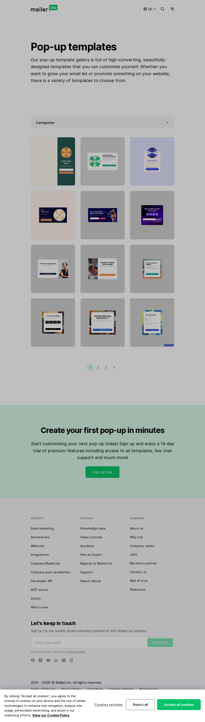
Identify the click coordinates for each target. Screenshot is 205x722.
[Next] (114, 367)
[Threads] (71, 660)
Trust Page (95, 689)
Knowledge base (93, 528)
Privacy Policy (76, 651)
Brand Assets (149, 689)
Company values (142, 546)
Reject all (140, 705)
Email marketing (42, 528)
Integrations (40, 554)
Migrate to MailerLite (96, 563)
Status (36, 598)
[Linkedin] (56, 660)
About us (136, 528)
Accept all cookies (179, 705)
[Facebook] (33, 660)
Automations (40, 537)
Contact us (138, 572)
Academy (87, 546)
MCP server (39, 589)
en (149, 9)
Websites (38, 546)
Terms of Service (43, 689)
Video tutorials (91, 537)
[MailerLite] (44, 8)
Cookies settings (108, 705)
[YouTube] (48, 660)
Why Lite (136, 537)
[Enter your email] (102, 642)
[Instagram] (64, 660)
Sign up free (102, 472)
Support (86, 572)
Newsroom (138, 589)
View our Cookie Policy (50, 715)
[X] (40, 660)
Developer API (41, 581)
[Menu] (171, 9)
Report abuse (90, 581)
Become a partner (143, 563)
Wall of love (139, 581)
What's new (39, 607)
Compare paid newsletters (51, 572)
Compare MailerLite (45, 563)
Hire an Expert (91, 554)
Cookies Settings (121, 689)
